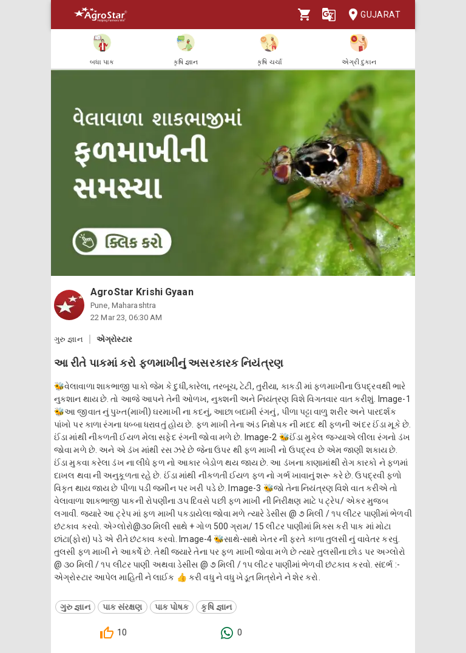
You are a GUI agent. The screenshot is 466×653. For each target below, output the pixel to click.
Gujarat (370, 15)
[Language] (329, 14)
